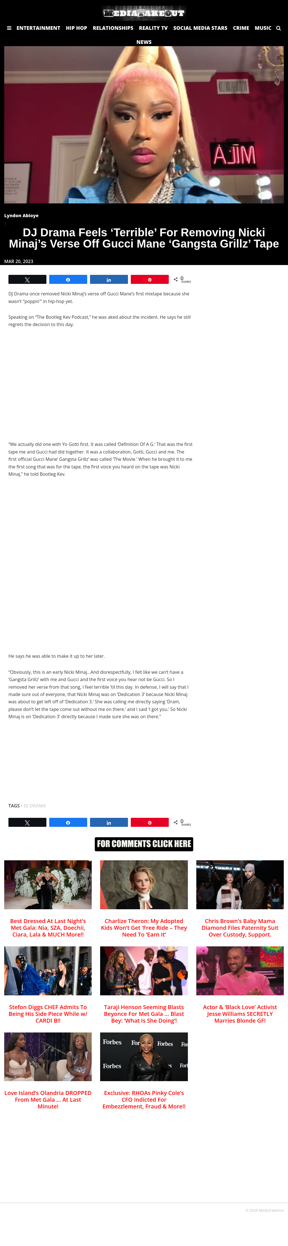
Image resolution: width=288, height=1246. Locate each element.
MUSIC (263, 27)
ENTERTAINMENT (38, 27)
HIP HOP (76, 27)
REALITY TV (153, 27)
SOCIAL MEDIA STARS (200, 27)
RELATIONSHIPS (113, 27)
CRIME (241, 27)
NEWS (144, 42)
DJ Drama (35, 806)
